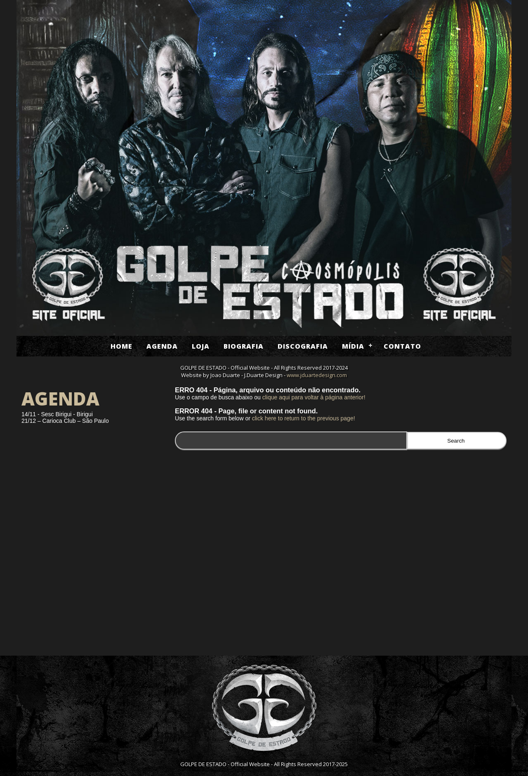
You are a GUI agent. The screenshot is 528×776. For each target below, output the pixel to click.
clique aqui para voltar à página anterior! (313, 397)
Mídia (353, 346)
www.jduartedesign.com (317, 375)
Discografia (303, 346)
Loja (201, 346)
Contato (402, 346)
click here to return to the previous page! (303, 418)
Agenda (162, 346)
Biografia (244, 346)
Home (121, 346)
